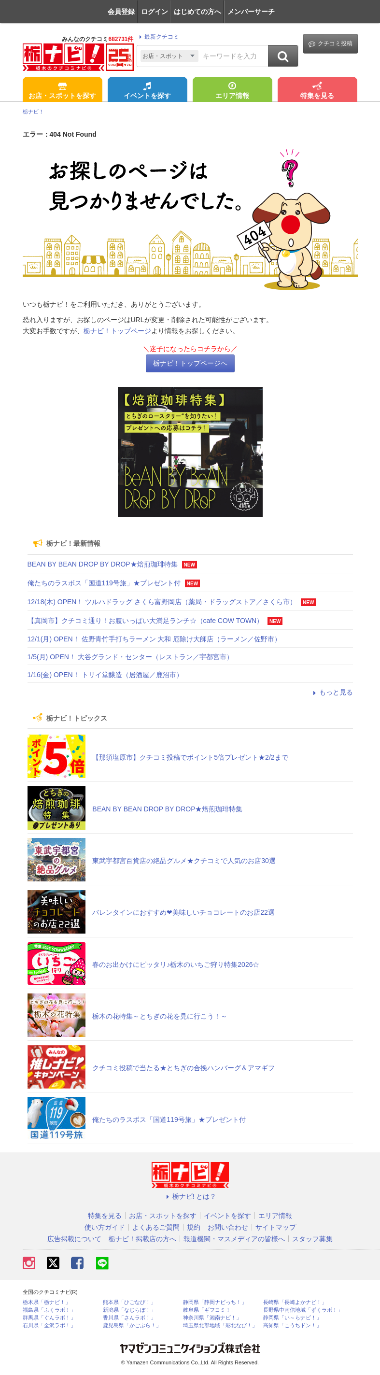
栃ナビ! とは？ (190, 1196)
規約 (193, 1227)
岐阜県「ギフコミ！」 (209, 1310)
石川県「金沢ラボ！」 (49, 1325)
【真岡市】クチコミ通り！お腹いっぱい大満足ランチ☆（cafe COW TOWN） (146, 620)
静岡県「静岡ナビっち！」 (215, 1302)
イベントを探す (147, 91)
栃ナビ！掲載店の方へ (142, 1239)
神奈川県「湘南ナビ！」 (212, 1317)
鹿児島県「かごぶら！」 (132, 1325)
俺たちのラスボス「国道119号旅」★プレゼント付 (104, 583)
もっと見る (331, 692)
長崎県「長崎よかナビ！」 (295, 1302)
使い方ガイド (104, 1227)
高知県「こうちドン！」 (292, 1325)
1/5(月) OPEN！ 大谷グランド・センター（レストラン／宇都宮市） (130, 657)
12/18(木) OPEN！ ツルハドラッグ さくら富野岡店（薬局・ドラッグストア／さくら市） (162, 602)
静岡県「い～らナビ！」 (292, 1317)
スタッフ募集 (312, 1239)
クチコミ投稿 (330, 43)
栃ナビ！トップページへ (190, 363)
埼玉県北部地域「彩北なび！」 (220, 1325)
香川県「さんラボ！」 (129, 1317)
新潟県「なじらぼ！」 (129, 1310)
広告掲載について (74, 1239)
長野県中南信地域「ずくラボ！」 (303, 1310)
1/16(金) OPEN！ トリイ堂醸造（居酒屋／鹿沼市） (105, 675)
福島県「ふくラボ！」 (49, 1310)
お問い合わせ (228, 1227)
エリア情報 (232, 91)
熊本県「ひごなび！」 (129, 1302)
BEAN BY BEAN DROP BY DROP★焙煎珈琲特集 (103, 564)
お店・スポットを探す (62, 91)
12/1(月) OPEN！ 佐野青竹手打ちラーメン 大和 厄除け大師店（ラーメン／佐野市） (154, 639)
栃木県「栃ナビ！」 (46, 1302)
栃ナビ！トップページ (117, 331)
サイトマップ (275, 1227)
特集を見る (317, 91)
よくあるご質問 (156, 1227)
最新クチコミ (158, 36)
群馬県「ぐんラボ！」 (49, 1317)
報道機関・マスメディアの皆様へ (234, 1239)
